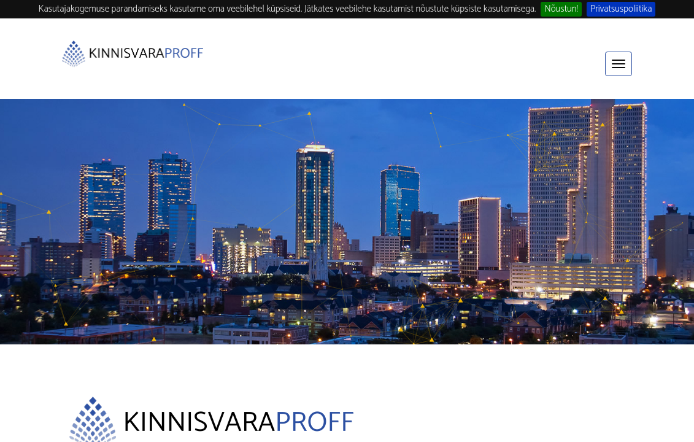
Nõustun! (561, 9)
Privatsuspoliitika (621, 9)
